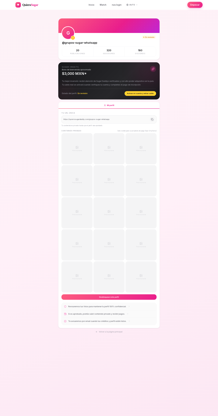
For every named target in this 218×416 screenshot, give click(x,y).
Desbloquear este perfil (109, 297)
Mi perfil (109, 106)
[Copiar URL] (152, 119)
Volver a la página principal (109, 331)
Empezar (195, 4)
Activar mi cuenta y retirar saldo (140, 93)
